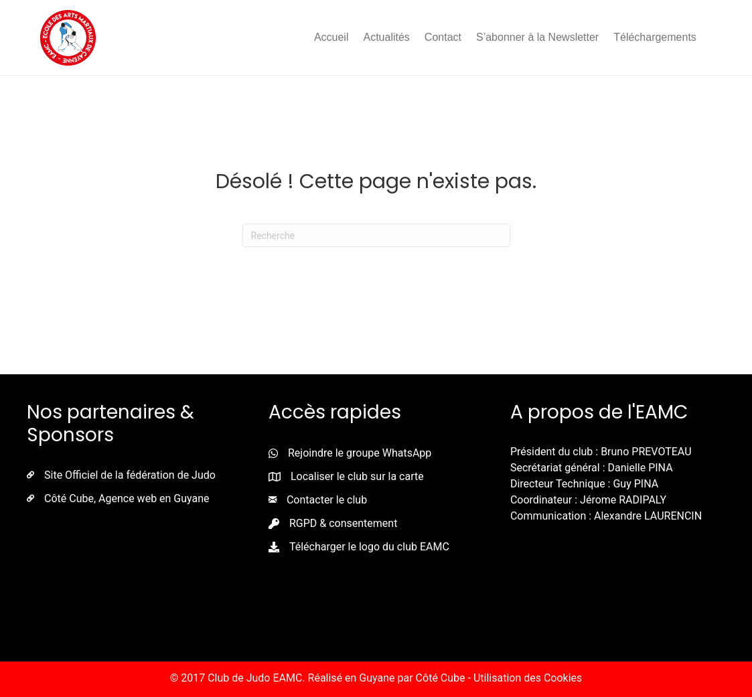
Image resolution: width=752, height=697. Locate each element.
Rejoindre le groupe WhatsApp (359, 453)
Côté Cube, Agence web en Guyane (127, 498)
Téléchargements (654, 37)
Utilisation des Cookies (527, 678)
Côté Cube (440, 678)
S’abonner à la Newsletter (537, 37)
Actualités (386, 37)
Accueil (331, 37)
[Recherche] (376, 235)
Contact (443, 37)
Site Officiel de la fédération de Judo (130, 475)
